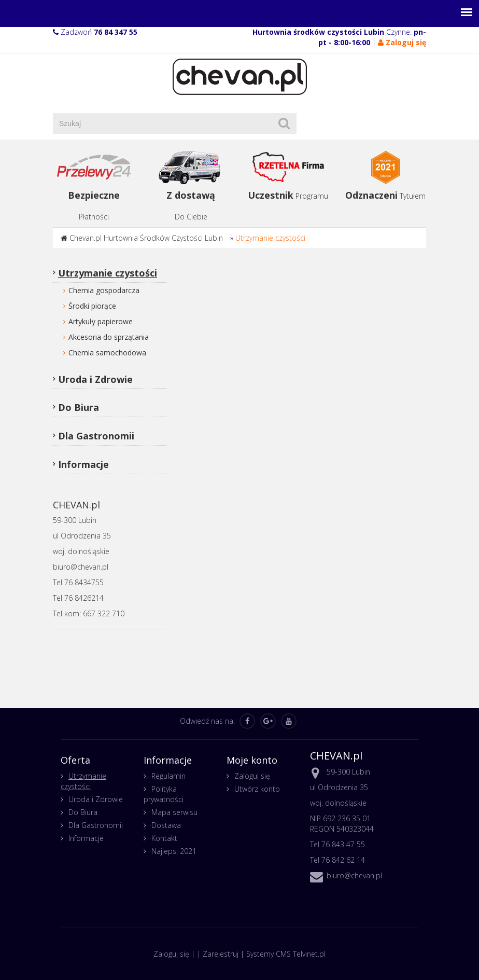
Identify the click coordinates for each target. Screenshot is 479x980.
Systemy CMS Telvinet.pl (286, 954)
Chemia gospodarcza (103, 290)
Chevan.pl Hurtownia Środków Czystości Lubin (146, 238)
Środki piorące (92, 306)
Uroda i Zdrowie (95, 379)
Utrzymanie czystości (270, 238)
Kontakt (164, 838)
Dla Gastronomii (96, 436)
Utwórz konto (257, 789)
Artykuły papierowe (100, 321)
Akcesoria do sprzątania (108, 337)
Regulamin (168, 776)
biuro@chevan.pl (354, 875)
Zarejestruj (220, 954)
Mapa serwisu (174, 812)
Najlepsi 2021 (173, 851)
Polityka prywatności (164, 794)
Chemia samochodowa (107, 352)
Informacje (83, 464)
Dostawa (166, 825)
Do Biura (78, 407)
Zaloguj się (252, 776)
